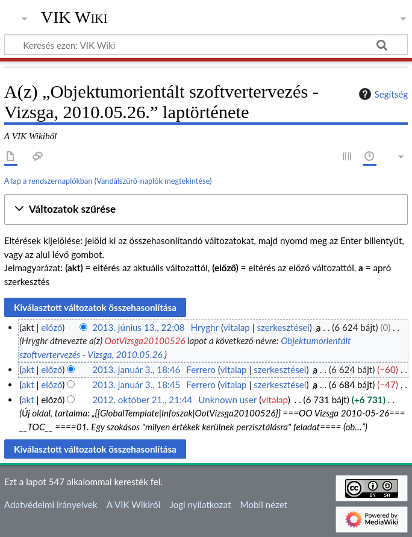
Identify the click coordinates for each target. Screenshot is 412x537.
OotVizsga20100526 (145, 340)
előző (51, 327)
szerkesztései (283, 327)
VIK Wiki (74, 17)
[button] (206, 209)
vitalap (236, 327)
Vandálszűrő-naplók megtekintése (153, 181)
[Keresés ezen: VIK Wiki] (206, 44)
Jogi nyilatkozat (200, 504)
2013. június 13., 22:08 (138, 327)
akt (28, 369)
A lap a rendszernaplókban (48, 181)
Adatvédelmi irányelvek (51, 504)
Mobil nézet (264, 504)
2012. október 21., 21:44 (142, 399)
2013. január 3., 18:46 (136, 369)
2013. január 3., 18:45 (136, 384)
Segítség (382, 94)
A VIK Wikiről (133, 504)
